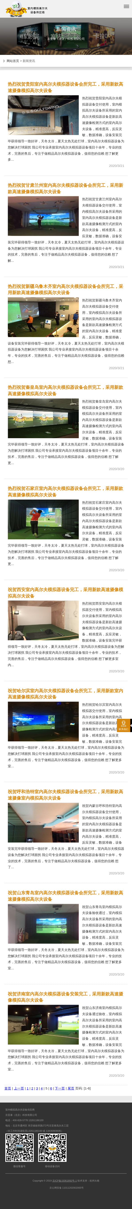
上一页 (19, 1088)
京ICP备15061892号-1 (64, 1180)
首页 (7, 1088)
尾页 (71, 1088)
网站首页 (13, 61)
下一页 (60, 1088)
